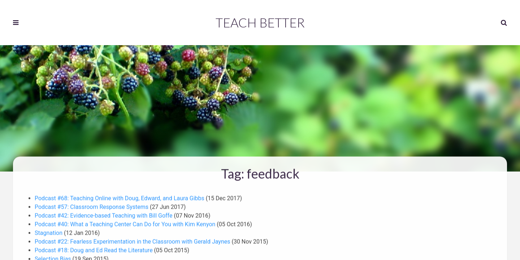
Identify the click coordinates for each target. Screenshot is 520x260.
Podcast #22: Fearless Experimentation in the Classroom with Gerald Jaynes (133, 240)
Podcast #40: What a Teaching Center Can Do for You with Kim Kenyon (126, 223)
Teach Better (260, 22)
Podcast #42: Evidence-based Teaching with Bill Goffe (104, 214)
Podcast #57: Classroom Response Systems (92, 206)
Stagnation (49, 232)
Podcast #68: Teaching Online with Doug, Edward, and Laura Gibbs (120, 197)
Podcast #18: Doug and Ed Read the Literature (94, 249)
